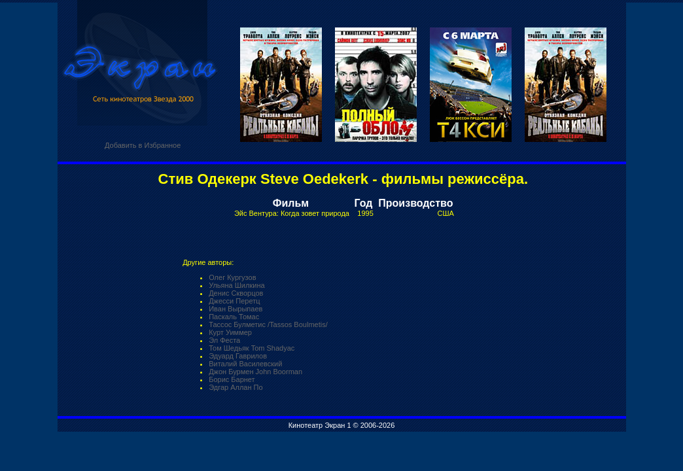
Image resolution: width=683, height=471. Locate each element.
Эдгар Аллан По (235, 387)
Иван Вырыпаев (235, 309)
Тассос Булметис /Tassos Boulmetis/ (268, 324)
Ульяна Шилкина (236, 285)
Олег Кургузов (232, 277)
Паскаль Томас (234, 317)
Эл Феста (224, 340)
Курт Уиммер (230, 332)
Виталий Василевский (245, 364)
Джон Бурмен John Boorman (255, 371)
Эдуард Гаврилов (238, 356)
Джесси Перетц (234, 301)
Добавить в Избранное (143, 145)
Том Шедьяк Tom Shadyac (251, 348)
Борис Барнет (231, 379)
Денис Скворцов (236, 293)
